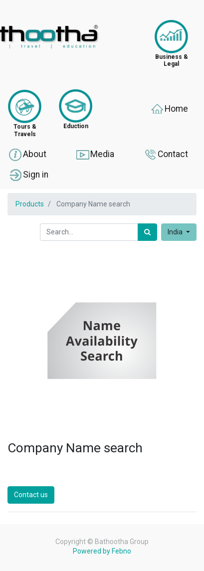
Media (94, 154)
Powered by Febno (102, 551)
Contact (165, 154)
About (27, 154)
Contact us (31, 495)
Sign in (28, 175)
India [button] (176, 232)
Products (29, 204)
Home (169, 109)
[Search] (147, 232)
